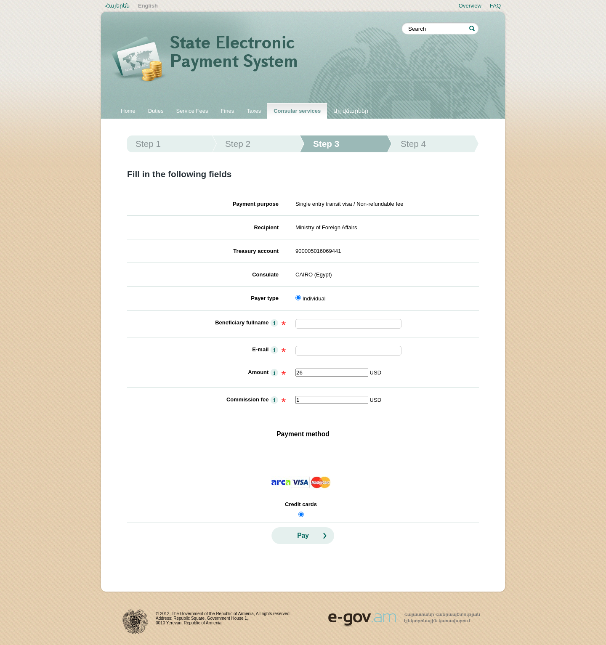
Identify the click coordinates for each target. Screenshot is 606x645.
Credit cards (301, 504)
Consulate (265, 274)
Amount (258, 372)
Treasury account (256, 251)
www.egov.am (404, 616)
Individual (314, 298)
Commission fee (247, 399)
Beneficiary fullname (241, 322)
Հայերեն (117, 6)
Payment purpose (256, 204)
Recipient (266, 227)
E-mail (260, 349)
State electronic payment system (257, 60)
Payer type (265, 298)
